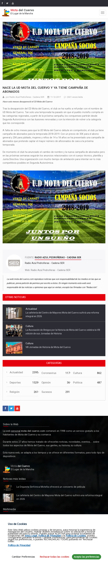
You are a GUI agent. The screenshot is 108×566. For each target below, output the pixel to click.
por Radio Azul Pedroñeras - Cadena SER (25, 97)
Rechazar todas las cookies (54, 556)
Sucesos (46, 391)
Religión (15, 391)
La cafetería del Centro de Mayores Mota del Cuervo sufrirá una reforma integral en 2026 (8, 498)
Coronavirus (48, 373)
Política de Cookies (76, 535)
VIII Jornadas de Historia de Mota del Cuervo (48, 347)
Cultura (29, 326)
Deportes (15, 382)
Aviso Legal (31, 535)
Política (77, 382)
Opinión (46, 382)
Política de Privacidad (49, 535)
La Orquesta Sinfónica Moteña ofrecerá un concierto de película (8, 488)
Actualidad (31, 308)
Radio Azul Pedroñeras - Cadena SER (50, 270)
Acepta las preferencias (86, 556)
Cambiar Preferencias (23, 556)
